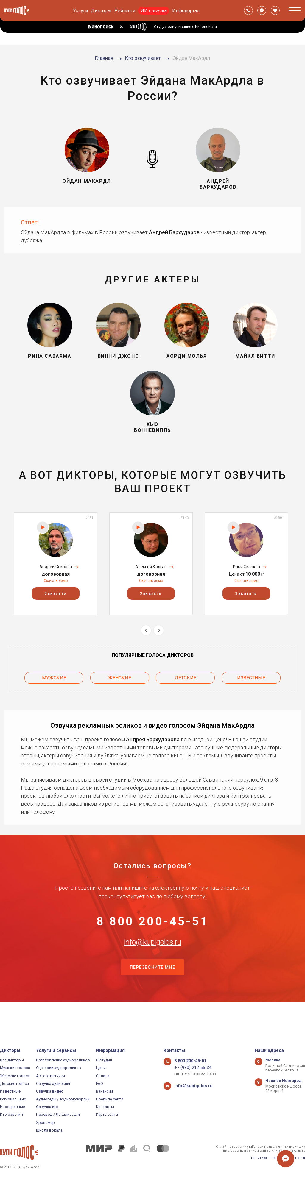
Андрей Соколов (55, 583)
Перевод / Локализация (58, 1115)
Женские (119, 693)
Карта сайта (107, 1115)
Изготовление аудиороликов (63, 1060)
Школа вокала (49, 1130)
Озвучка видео (49, 1091)
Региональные (13, 1099)
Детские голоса (14, 1083)
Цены (101, 1067)
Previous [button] (146, 646)
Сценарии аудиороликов (58, 1067)
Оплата (102, 1076)
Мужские (54, 693)
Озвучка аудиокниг (53, 1083)
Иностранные (12, 1106)
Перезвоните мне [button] (152, 997)
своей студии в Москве (122, 793)
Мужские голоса (15, 1067)
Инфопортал (186, 10)
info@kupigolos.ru (152, 967)
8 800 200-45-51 (152, 938)
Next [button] (158, 646)
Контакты (105, 1106)
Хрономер (45, 1122)
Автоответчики (50, 1076)
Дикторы (101, 10)
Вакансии (104, 1091)
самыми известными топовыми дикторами (137, 761)
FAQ (99, 1083)
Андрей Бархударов (174, 236)
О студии (104, 1060)
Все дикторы (12, 1060)
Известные (251, 693)
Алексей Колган (151, 583)
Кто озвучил (11, 1115)
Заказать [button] (55, 610)
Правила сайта (109, 1099)
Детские (185, 693)
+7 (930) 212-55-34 (190, 1067)
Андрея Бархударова (153, 753)
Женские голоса (15, 1076)
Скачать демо (56, 597)
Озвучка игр (47, 1106)
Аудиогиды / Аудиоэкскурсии (63, 1099)
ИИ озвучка (154, 10)
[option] (55, 580)
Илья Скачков (246, 583)
